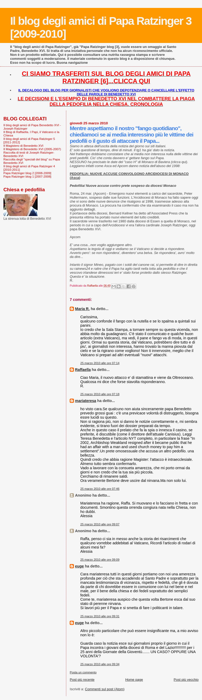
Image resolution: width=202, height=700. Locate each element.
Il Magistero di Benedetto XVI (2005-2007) (32, 149)
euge (79, 566)
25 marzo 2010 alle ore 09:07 (99, 524)
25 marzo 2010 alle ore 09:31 (99, 616)
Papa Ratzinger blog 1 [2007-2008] (27, 176)
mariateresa (85, 401)
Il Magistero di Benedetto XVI (23, 145)
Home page (134, 680)
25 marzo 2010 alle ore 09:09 (99, 559)
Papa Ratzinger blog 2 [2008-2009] (27, 173)
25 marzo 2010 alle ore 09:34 (99, 664)
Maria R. (82, 309)
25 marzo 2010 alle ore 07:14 (99, 363)
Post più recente (82, 680)
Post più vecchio (186, 680)
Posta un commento (83, 672)
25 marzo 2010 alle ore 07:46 (99, 488)
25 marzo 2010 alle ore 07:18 (99, 394)
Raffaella (83, 370)
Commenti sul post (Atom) (104, 689)
